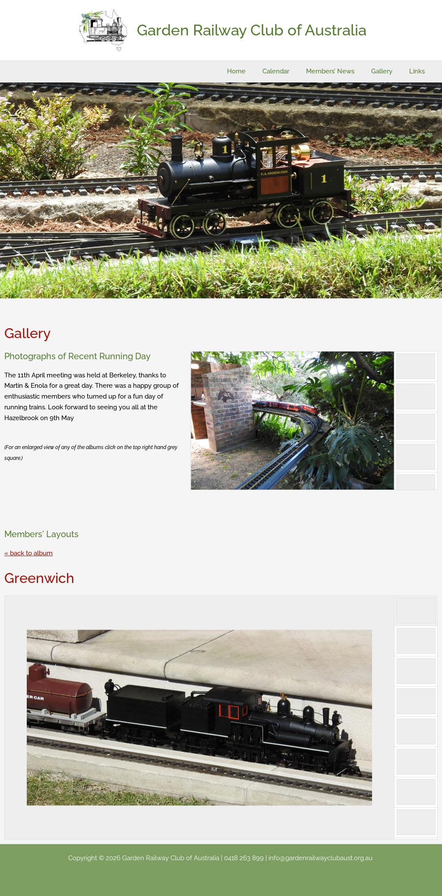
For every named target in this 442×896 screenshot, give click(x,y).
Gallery (387, 71)
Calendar (289, 71)
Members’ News (340, 71)
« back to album (28, 553)
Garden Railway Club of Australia (251, 30)
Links (419, 71)
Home (254, 71)
